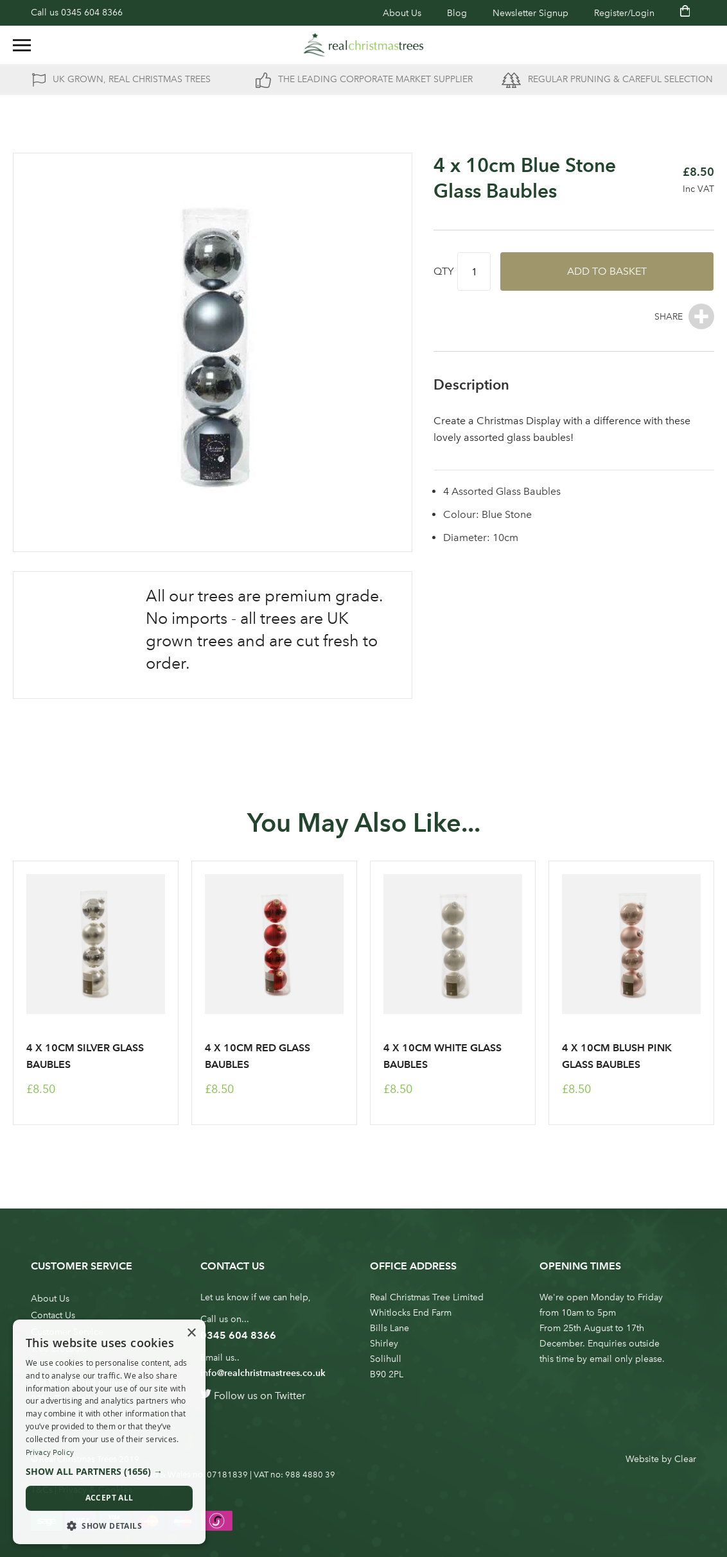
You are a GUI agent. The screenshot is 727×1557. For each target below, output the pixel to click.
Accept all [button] (109, 1497)
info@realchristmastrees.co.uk (263, 1373)
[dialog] (109, 1432)
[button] (109, 1471)
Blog (457, 13)
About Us (402, 13)
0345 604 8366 (92, 12)
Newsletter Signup (530, 13)
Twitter (290, 1395)
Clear (685, 1459)
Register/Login (624, 13)
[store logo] (363, 45)
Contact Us (53, 1315)
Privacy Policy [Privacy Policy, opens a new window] (50, 1452)
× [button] (191, 1333)
